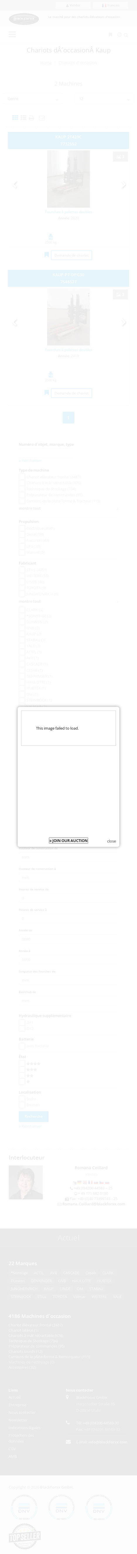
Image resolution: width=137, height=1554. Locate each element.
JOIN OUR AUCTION (68, 825)
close (111, 825)
